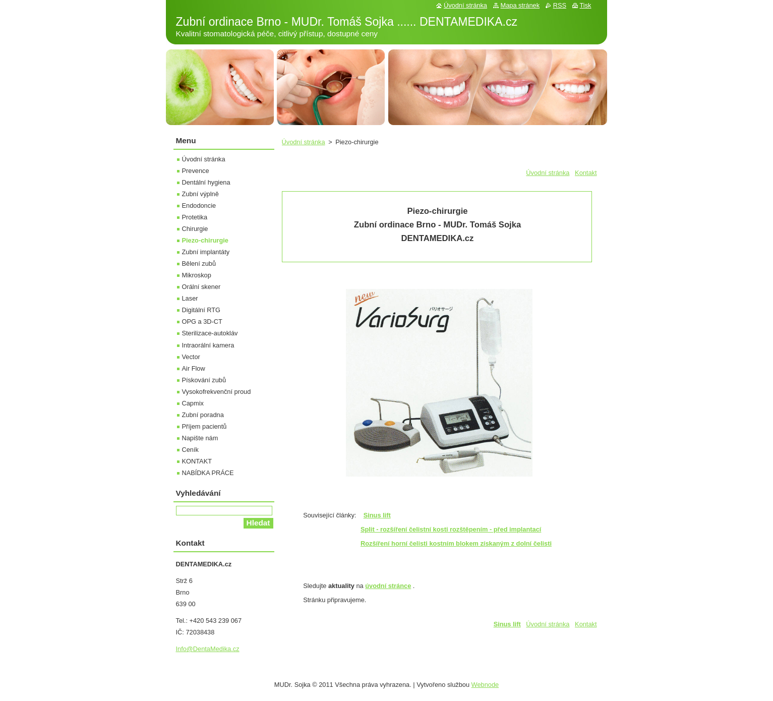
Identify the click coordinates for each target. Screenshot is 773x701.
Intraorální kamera (208, 345)
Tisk (585, 5)
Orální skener (201, 286)
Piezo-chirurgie (205, 240)
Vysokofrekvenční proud (216, 391)
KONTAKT (197, 461)
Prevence (195, 170)
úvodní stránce (388, 586)
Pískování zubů (204, 380)
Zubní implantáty (206, 252)
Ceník (190, 449)
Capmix (193, 403)
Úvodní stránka (303, 142)
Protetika (195, 217)
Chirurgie (195, 228)
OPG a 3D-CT (202, 321)
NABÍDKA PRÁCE (208, 473)
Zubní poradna (203, 415)
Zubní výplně (200, 194)
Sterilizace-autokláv (210, 333)
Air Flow (193, 368)
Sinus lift (507, 624)
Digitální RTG (201, 310)
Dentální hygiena (206, 182)
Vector (191, 357)
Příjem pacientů (204, 426)
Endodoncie (199, 205)
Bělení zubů (199, 263)
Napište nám (200, 438)
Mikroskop (196, 275)
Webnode (485, 684)
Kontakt (586, 173)
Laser (190, 298)
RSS (559, 5)
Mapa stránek (520, 5)
